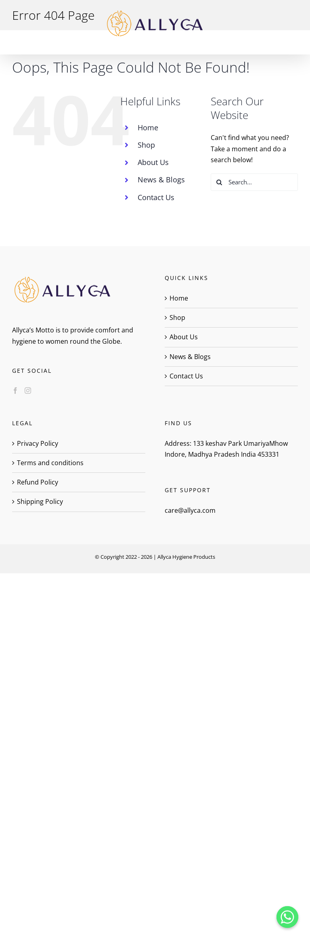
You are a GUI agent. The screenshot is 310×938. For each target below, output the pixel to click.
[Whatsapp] (287, 917)
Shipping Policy (40, 501)
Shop (146, 145)
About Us (153, 162)
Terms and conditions (50, 462)
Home (148, 127)
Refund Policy (37, 482)
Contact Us (156, 197)
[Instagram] (28, 390)
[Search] (219, 182)
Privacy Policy (37, 443)
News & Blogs (161, 179)
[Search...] (254, 182)
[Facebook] (15, 390)
